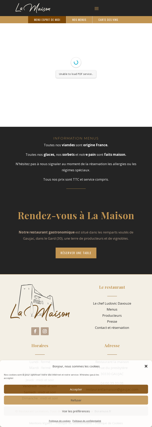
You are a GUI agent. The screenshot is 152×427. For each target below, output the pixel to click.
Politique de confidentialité (86, 420)
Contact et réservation (112, 327)
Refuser (76, 400)
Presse (112, 321)
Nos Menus (79, 19)
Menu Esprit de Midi (47, 19)
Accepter (76, 389)
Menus (112, 309)
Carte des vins (108, 19)
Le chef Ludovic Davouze (112, 303)
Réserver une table (76, 253)
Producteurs (112, 315)
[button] (146, 366)
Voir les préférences (76, 411)
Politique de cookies (59, 420)
